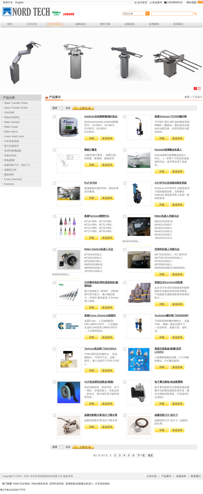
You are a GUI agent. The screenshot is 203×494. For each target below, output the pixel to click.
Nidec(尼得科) (12, 117)
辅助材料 (9, 174)
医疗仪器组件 (11, 145)
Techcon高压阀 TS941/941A (100, 348)
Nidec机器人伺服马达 (167, 216)
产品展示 (56, 24)
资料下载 (105, 24)
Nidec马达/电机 (21, 483)
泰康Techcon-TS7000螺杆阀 (170, 116)
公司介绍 (32, 24)
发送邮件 (157, 2)
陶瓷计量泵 (90, 149)
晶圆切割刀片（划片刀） (17, 165)
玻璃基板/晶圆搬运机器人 (79, 483)
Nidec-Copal (11, 126)
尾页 (150, 455)
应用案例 (154, 24)
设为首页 (142, 2)
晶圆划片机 (10, 169)
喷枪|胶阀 (9, 160)
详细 (91, 138)
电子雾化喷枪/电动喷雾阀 (168, 381)
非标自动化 (10, 155)
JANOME (9, 112)
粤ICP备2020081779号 (12, 489)
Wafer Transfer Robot (16, 103)
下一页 (141, 455)
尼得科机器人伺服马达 (167, 249)
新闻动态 (81, 24)
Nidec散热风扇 (39, 483)
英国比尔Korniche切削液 (169, 282)
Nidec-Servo (11, 131)
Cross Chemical (13, 179)
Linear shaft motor (14, 136)
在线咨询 (129, 24)
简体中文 (8, 2)
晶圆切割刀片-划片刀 (166, 415)
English (19, 2)
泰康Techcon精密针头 (96, 216)
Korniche (9, 184)
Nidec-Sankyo (12, 122)
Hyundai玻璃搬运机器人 (168, 149)
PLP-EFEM (90, 182)
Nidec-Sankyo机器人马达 (98, 249)
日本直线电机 (11, 141)
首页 (9, 24)
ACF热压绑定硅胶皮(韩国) (99, 381)
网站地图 (191, 2)
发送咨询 (107, 138)
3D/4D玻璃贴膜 (12, 150)
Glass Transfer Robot (16, 107)
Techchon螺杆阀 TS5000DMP (171, 315)
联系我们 (178, 24)
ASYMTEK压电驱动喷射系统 (171, 182)
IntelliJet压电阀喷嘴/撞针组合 (100, 116)
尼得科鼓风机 (56, 483)
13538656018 (174, 2)
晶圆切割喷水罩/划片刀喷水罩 (100, 415)
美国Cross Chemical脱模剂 (100, 315)
